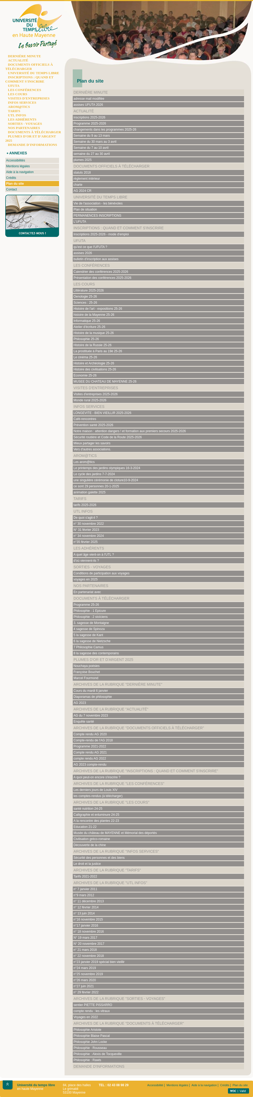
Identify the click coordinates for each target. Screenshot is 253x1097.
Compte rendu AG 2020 (90, 734)
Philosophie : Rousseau (90, 1048)
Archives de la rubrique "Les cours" (111, 802)
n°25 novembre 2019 (88, 974)
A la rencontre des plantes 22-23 (96, 821)
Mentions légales (18, 166)
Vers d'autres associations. (92, 449)
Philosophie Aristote (87, 1030)
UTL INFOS (17, 115)
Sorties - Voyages (92, 567)
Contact (11, 189)
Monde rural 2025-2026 (90, 400)
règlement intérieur (87, 178)
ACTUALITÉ (18, 60)
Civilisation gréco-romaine (92, 839)
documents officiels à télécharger (111, 166)
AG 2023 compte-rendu (90, 764)
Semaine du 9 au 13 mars (92, 135)
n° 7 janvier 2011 (85, 889)
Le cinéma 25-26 (85, 357)
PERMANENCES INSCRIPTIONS (97, 215)
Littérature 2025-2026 (89, 290)
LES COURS (17, 94)
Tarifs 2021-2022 (85, 876)
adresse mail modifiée (89, 99)
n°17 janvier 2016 (86, 925)
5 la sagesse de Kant (88, 635)
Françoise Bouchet (87, 672)
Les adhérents (89, 548)
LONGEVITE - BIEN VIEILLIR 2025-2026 (102, 413)
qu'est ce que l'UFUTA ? (90, 247)
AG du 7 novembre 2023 (91, 715)
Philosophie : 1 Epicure (90, 611)
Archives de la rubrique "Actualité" (111, 709)
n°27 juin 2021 (84, 986)
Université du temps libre (100, 197)
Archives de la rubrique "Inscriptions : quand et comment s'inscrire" (146, 771)
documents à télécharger (101, 598)
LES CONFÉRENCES (24, 90)
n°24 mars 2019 (85, 968)
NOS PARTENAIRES (24, 128)
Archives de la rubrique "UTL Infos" (110, 883)
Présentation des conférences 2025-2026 (103, 278)
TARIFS (14, 111)
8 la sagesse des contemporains (96, 653)
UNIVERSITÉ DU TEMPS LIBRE (33, 73)
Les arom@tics (84, 462)
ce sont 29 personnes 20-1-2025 (96, 486)
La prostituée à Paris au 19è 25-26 (98, 351)
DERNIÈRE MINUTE (24, 56)
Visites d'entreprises (96, 388)
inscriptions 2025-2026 (89, 117)
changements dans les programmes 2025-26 (105, 129)
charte (78, 185)
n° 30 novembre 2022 (89, 524)
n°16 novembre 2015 (88, 919)
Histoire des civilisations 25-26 (95, 369)
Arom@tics (85, 456)
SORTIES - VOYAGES (25, 124)
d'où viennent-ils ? (86, 560)
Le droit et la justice (87, 864)
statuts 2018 (82, 172)
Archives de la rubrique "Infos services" (116, 851)
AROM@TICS (19, 107)
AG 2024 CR (82, 191)
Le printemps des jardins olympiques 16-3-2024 (107, 468)
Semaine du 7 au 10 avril (91, 148)
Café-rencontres (85, 419)
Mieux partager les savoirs (92, 443)
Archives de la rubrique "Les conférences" (119, 783)
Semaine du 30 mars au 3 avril (95, 142)
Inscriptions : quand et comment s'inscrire (119, 228)
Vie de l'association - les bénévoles (98, 203)
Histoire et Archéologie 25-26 (94, 363)
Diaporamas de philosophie (93, 697)
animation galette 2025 (89, 492)
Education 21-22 (85, 827)
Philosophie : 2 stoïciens (91, 617)
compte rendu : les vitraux (92, 1011)
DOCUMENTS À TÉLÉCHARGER (34, 132)
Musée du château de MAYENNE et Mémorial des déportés (115, 833)
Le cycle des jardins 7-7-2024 (94, 474)
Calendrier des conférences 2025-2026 (101, 272)
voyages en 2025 (86, 579)
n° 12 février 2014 (86, 907)
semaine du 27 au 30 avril (92, 154)
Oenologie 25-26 (85, 296)
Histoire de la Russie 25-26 (92, 345)
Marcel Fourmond (86, 678)
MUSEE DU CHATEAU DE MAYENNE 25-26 (105, 381)
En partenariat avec (87, 592)
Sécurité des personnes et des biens (99, 858)
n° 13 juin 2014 (84, 913)
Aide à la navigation (20, 172)
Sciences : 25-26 (85, 302)
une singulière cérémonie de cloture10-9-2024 (106, 480)
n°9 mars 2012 (84, 895)
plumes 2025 (83, 160)
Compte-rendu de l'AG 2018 (93, 740)
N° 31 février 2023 (86, 530)
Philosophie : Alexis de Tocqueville (98, 1054)
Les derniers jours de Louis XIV (96, 790)
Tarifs (80, 499)
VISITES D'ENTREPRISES (29, 98)
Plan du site (15, 183)
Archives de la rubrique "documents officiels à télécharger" (139, 728)
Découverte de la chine (90, 845)
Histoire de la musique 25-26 (94, 333)
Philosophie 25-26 (86, 339)
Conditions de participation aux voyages (101, 573)
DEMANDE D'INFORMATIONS (32, 145)
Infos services (89, 406)
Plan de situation (85, 209)
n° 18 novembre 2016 (89, 931)
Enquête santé (84, 721)
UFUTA (14, 86)
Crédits (11, 178)
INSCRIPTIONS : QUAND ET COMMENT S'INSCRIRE (29, 79)
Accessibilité (155, 1085)
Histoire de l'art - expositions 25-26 (98, 309)
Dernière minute (91, 92)
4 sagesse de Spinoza (89, 629)
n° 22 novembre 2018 (89, 956)
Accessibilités (15, 160)
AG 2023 (80, 703)
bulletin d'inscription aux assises (96, 259)
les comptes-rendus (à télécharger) (98, 796)
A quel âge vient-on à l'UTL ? (94, 554)
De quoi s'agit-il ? (86, 517)
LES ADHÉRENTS (22, 119)
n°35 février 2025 (86, 542)
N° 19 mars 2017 (85, 937)
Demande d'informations (99, 1066)
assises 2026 (83, 253)
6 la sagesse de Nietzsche (92, 641)
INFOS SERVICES (22, 102)
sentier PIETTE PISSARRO (93, 1005)
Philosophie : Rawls (87, 1060)
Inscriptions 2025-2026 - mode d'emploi (101, 234)
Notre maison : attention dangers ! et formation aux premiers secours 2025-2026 (130, 431)
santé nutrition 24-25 (88, 808)
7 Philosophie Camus (88, 647)
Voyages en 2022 (86, 1017)
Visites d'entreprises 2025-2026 (96, 394)
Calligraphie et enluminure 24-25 (96, 815)
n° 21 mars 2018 (85, 950)
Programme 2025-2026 (90, 123)
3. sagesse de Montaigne (91, 623)
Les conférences (92, 265)
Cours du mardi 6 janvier (91, 691)
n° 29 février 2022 (86, 992)
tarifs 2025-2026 (85, 505)
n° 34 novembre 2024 (89, 536)
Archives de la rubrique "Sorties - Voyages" (119, 998)
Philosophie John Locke (90, 1042)
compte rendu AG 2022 (90, 758)
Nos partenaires (91, 586)
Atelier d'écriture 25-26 (89, 327)
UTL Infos (83, 511)
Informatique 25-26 (87, 321)
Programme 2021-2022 (90, 746)
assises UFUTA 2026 (88, 105)
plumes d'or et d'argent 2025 (103, 659)
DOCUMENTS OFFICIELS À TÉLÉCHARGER (29, 67)
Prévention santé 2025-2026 (93, 425)
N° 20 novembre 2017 (89, 944)
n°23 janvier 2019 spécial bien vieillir (99, 962)
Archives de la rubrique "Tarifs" (107, 870)
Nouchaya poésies (87, 666)
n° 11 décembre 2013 (89, 901)
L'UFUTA (80, 221)
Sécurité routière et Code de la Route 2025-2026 (108, 437)
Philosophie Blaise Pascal (92, 1036)
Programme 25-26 (86, 605)
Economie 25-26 (85, 375)
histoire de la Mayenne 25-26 (94, 315)
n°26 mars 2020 (85, 980)
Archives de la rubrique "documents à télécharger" (129, 1023)
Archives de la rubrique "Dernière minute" (118, 684)
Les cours (84, 284)
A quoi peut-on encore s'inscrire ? (97, 777)
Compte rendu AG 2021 (90, 752)
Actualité (84, 111)
